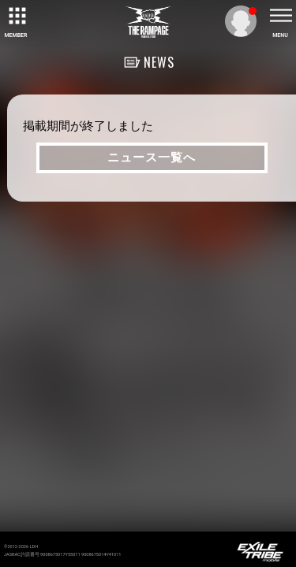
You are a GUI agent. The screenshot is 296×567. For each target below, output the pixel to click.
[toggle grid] (16, 16)
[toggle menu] (280, 16)
